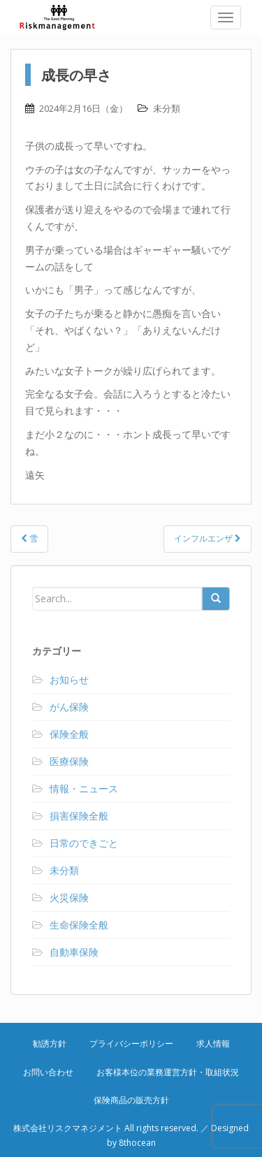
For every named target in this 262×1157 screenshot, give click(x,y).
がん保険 (69, 706)
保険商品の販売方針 (131, 1100)
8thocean (137, 1143)
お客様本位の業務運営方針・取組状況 (167, 1072)
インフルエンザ (207, 538)
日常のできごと (84, 843)
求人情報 (213, 1043)
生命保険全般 (79, 924)
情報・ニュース (84, 788)
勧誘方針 (49, 1043)
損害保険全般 (79, 815)
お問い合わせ (48, 1072)
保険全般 (69, 734)
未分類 (166, 108)
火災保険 (69, 897)
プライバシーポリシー (131, 1043)
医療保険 (69, 761)
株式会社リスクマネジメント (66, 17)
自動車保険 (74, 952)
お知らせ (69, 679)
